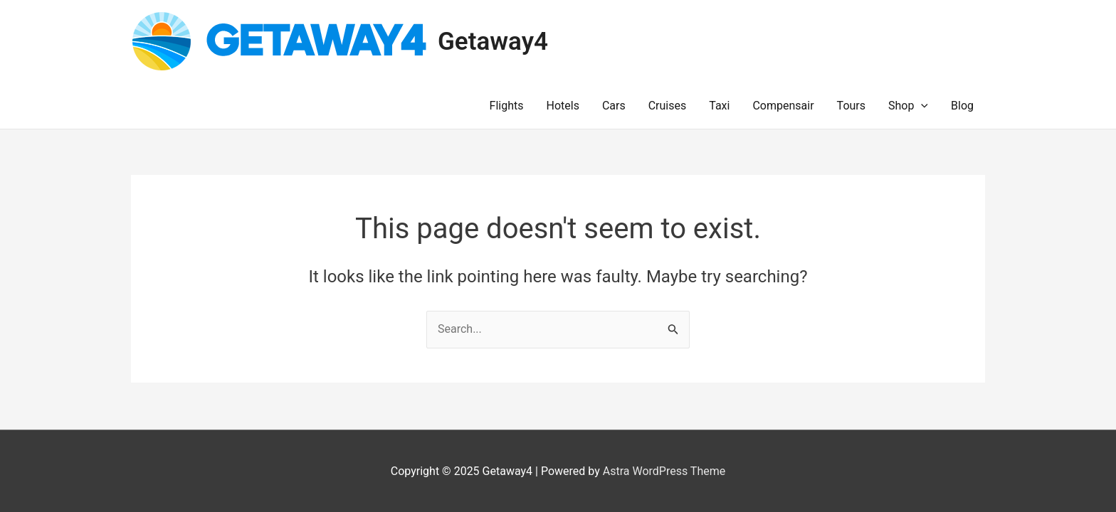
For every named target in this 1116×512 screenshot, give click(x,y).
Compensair (783, 105)
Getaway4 (493, 41)
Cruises (667, 105)
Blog (962, 105)
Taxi (719, 105)
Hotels (563, 105)
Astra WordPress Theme (664, 471)
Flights (507, 105)
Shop (908, 106)
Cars (614, 105)
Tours (851, 105)
